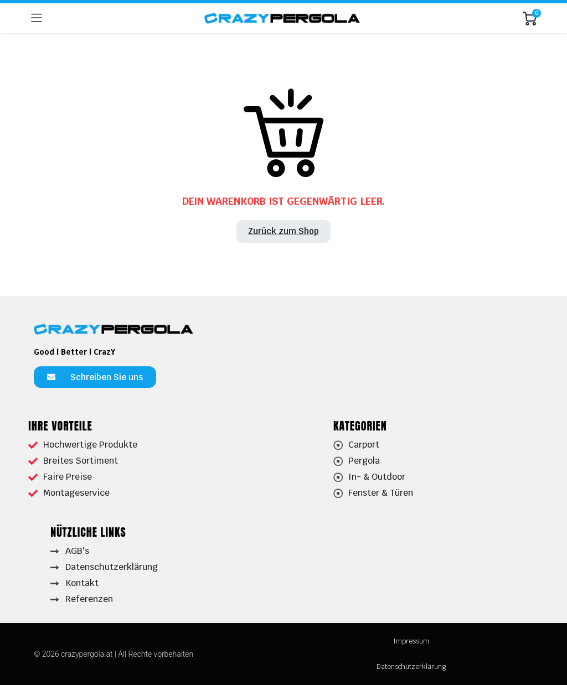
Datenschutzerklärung (411, 666)
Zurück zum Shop (283, 231)
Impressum (411, 641)
